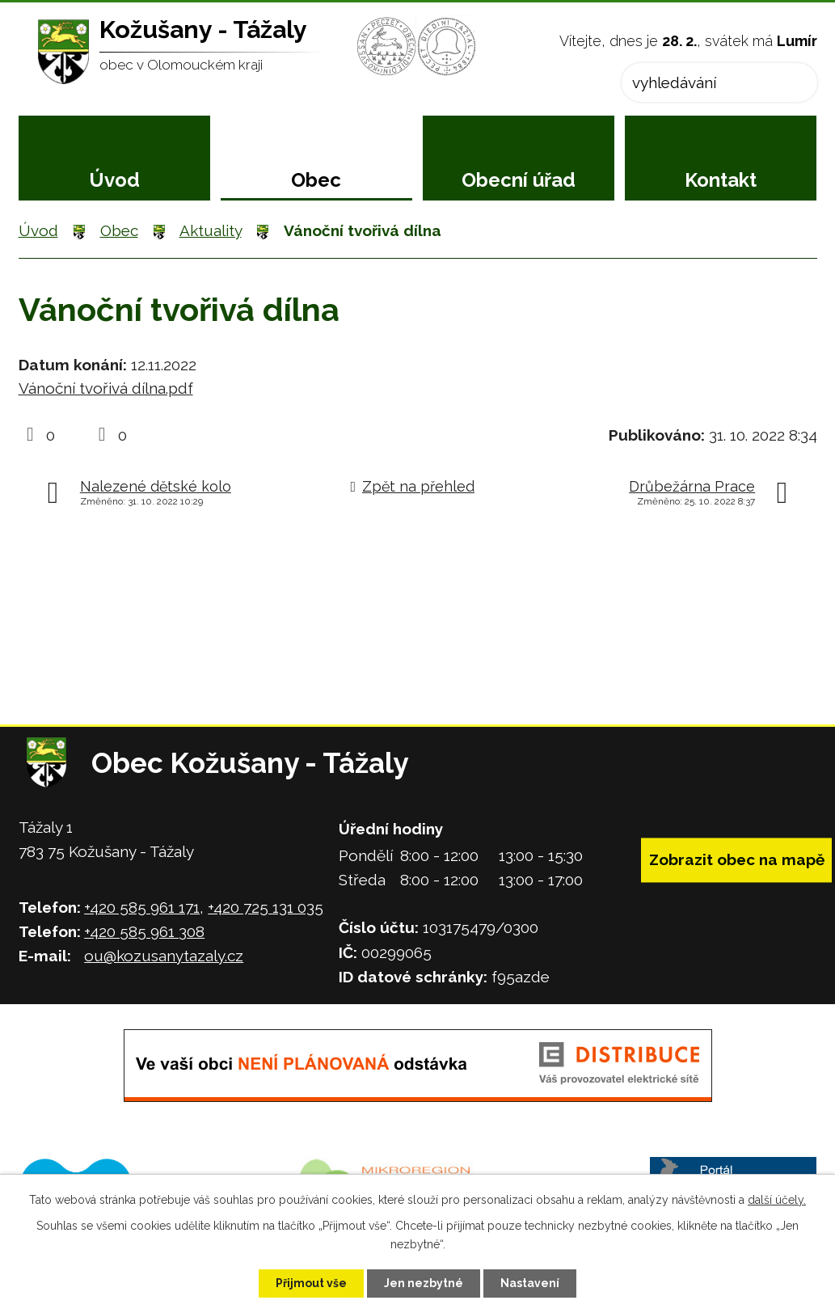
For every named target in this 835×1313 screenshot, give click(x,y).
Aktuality (210, 230)
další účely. (777, 1199)
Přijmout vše (311, 1283)
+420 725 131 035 (265, 907)
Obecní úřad (519, 180)
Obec (316, 180)
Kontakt (721, 180)
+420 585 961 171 (142, 907)
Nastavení (529, 1283)
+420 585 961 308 (144, 931)
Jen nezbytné (423, 1283)
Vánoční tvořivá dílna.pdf (106, 388)
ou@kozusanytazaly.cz (163, 956)
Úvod (114, 180)
